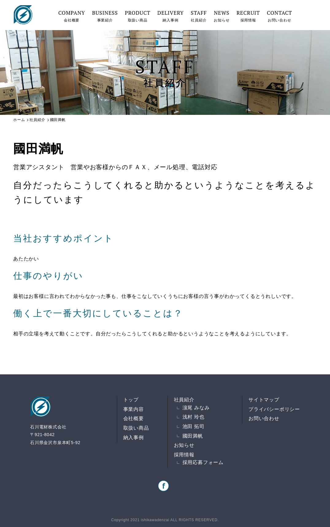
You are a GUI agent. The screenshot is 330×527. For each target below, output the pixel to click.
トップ (131, 399)
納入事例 (170, 15)
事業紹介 (105, 15)
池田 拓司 (193, 426)
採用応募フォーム (203, 462)
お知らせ (221, 15)
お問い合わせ (279, 15)
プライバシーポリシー (274, 409)
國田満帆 (192, 436)
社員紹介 (199, 15)
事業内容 (133, 409)
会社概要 (71, 15)
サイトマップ (263, 399)
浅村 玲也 (193, 417)
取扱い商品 (137, 15)
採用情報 (248, 15)
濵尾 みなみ (196, 407)
